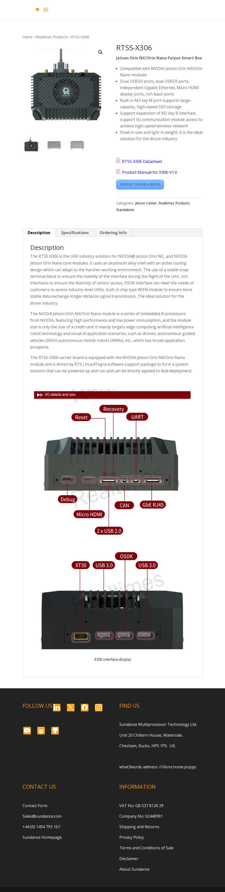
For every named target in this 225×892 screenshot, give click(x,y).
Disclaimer (128, 858)
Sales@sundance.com (42, 816)
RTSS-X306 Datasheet (142, 161)
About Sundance (134, 869)
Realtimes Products (52, 36)
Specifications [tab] (75, 232)
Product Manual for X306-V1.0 (149, 172)
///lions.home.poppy (177, 767)
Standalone (125, 209)
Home (28, 36)
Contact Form (35, 805)
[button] (100, 52)
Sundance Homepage (42, 837)
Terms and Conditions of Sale (146, 848)
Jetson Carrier (146, 203)
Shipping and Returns (139, 826)
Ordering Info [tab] (113, 232)
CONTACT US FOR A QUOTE (140, 184)
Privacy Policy (131, 837)
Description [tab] (39, 232)
